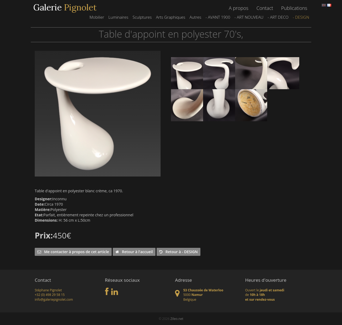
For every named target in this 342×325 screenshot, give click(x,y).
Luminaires (118, 17)
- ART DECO (278, 17)
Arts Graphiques (170, 17)
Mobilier (97, 17)
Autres (195, 17)
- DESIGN (301, 17)
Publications (294, 8)
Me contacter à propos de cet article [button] (73, 251)
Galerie (65, 7)
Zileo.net (176, 318)
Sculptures (142, 17)
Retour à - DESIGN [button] (178, 251)
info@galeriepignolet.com (54, 299)
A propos (238, 8)
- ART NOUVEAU (248, 17)
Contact (264, 8)
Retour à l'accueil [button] (134, 251)
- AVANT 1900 (217, 17)
